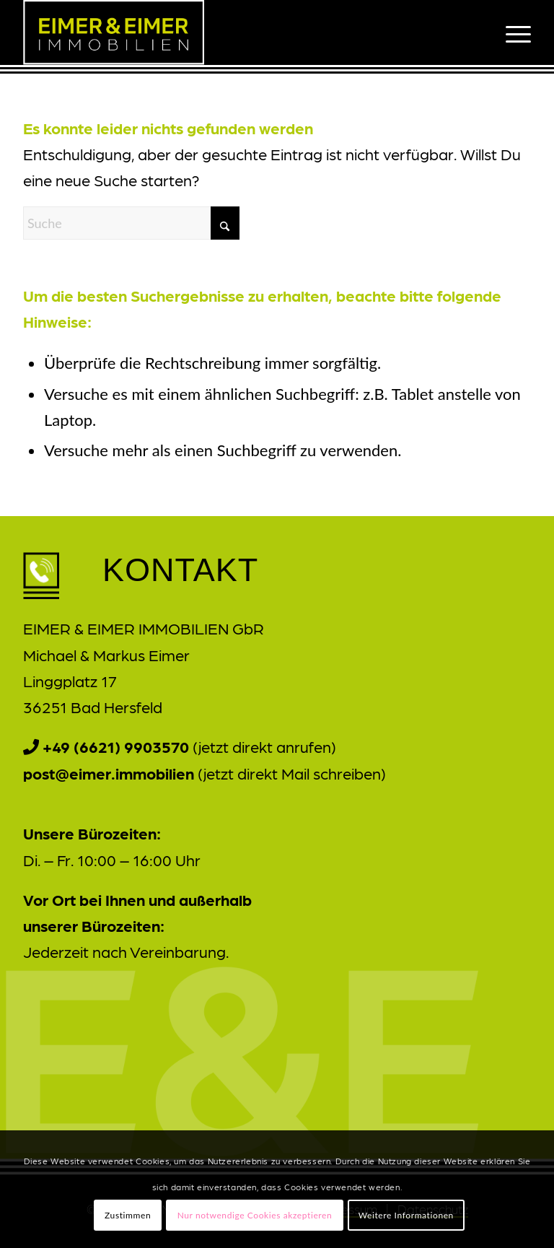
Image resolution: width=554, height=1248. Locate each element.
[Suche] (131, 223)
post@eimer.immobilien (108, 772)
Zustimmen (128, 1215)
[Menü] (511, 32)
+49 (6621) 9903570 (116, 746)
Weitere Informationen (406, 1215)
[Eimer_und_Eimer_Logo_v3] (113, 32)
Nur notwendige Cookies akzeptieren (255, 1215)
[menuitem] (511, 32)
